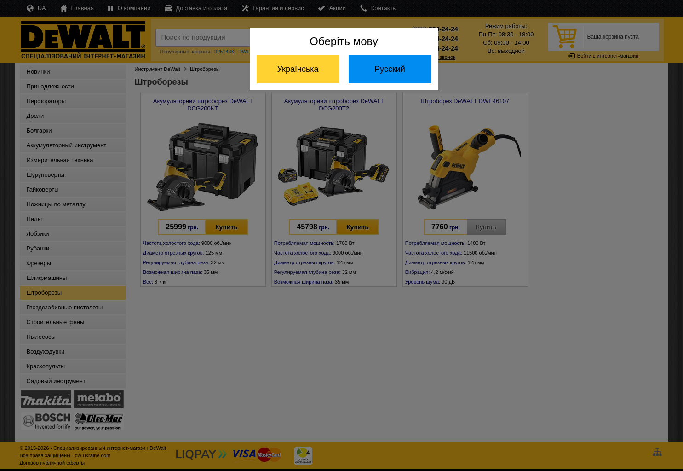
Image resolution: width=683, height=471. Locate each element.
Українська (297, 69)
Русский (389, 69)
